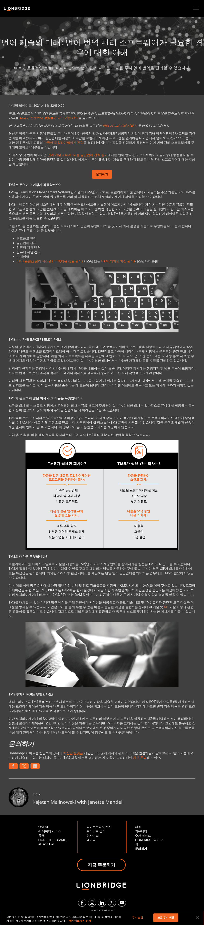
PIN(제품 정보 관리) (68, 261)
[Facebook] (82, 903)
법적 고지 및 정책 (102, 911)
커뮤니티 (141, 831)
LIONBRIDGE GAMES (52, 840)
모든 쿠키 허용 (165, 917)
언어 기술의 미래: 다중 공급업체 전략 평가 (78, 155)
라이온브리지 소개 (99, 827)
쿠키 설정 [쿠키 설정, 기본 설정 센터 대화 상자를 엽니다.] (137, 917)
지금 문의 (140, 757)
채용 (138, 827)
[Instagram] (92, 903)
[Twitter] (112, 903)
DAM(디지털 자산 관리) (118, 261)
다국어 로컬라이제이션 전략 (63, 142)
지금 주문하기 (101, 865)
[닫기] (197, 917)
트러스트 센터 (96, 831)
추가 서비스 (143, 835)
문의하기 (102, 174)
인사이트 (93, 835)
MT (166, 607)
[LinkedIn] (102, 903)
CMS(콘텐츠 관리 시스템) (35, 261)
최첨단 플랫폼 (73, 753)
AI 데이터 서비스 (49, 831)
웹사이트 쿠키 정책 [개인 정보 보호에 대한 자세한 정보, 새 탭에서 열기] (80, 920)
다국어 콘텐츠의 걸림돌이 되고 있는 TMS (49, 118)
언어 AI (43, 827)
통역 (41, 835)
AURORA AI (46, 844)
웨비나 (91, 840)
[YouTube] (122, 903)
